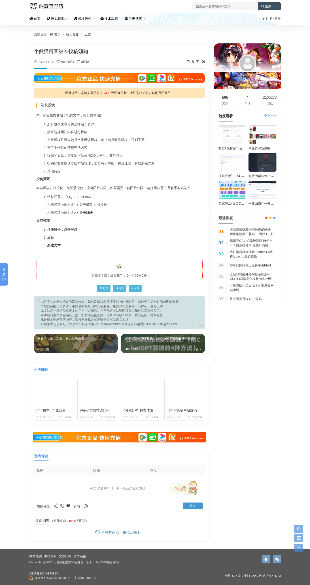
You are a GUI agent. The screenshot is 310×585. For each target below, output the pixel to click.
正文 (88, 34)
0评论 (85, 62)
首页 (34, 18)
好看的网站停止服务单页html (269, 176)
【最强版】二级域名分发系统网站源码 (245, 176)
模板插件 (82, 18)
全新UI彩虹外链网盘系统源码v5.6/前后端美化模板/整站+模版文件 (250, 275)
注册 (142, 484)
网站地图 (35, 556)
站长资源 (72, 34)
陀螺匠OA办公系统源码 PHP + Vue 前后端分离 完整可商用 (251, 239)
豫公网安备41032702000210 (53, 578)
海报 (119, 288)
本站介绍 (50, 556)
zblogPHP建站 (102, 562)
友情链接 (80, 556)
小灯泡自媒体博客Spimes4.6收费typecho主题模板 (251, 250)
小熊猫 (247, 77)
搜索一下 (269, 6)
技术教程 (109, 18)
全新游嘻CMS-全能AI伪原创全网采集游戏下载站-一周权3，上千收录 (251, 230)
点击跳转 (86, 212)
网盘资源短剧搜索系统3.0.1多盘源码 (273, 148)
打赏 (104, 288)
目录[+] (4, 274)
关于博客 (133, 18)
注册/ (268, 19)
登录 (277, 19)
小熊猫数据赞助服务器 (68, 562)
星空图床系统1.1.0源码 (246, 295)
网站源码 (56, 18)
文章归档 (65, 556)
